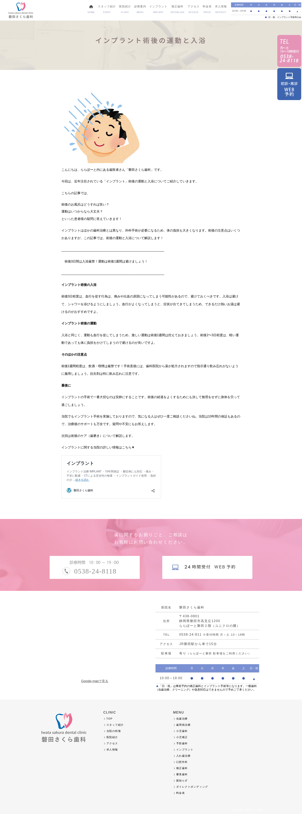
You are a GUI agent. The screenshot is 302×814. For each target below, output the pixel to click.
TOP (109, 718)
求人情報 (221, 9)
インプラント (158, 9)
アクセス (194, 9)
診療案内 (140, 9)
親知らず (182, 780)
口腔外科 (182, 761)
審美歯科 (182, 774)
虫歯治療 (182, 718)
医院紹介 (125, 9)
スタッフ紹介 (107, 9)
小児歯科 (182, 731)
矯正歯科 (177, 9)
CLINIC (109, 712)
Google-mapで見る (94, 681)
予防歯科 (182, 743)
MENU (178, 712)
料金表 (207, 9)
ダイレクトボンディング (192, 786)
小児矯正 (182, 737)
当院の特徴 (113, 731)
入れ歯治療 (183, 755)
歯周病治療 (183, 724)
